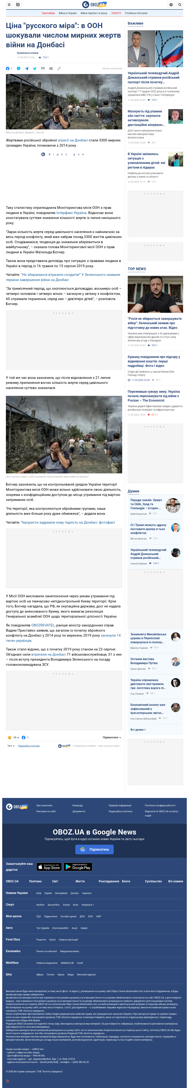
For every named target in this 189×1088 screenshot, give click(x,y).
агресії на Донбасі (73, 140)
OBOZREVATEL (43, 625)
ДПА (82, 916)
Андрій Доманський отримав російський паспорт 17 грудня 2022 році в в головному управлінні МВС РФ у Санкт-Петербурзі (154, 91)
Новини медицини (47, 963)
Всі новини (175, 881)
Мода (71, 974)
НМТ (98, 916)
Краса (61, 974)
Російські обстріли (136, 13)
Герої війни (48, 13)
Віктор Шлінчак (138, 538)
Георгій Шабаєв (138, 563)
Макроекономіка (69, 951)
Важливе (135, 23)
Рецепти (41, 939)
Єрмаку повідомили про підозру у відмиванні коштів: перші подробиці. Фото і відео (154, 361)
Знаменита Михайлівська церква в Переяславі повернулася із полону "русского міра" (148, 638)
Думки (133, 491)
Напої (52, 939)
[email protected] (49, 1062)
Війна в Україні (68, 13)
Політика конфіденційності (160, 805)
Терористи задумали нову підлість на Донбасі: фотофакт (68, 522)
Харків (48, 893)
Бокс (75, 904)
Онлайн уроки (68, 916)
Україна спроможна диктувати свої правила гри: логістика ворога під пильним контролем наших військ (147, 684)
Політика (35, 881)
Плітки (50, 974)
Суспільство (153, 881)
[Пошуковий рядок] (180, 4)
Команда (78, 805)
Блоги (126, 881)
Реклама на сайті (46, 811)
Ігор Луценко (137, 694)
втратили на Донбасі (48, 654)
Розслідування (109, 881)
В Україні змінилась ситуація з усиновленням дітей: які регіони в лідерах (146, 160)
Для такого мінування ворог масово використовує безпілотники (145, 134)
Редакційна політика (29, 746)
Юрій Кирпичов (138, 514)
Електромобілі (60, 928)
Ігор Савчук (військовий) (143, 718)
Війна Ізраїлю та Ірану (94, 13)
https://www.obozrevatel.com (127, 991)
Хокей (66, 904)
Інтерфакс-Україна (71, 213)
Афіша (39, 974)
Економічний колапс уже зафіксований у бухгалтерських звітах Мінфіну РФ (147, 709)
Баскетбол (54, 904)
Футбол (40, 904)
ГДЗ (38, 916)
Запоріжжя (61, 893)
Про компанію (44, 805)
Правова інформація (120, 805)
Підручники (50, 916)
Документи (79, 811)
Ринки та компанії (46, 951)
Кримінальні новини (27, 53)
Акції (74, 928)
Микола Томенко (139, 648)
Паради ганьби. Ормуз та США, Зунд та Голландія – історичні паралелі (146, 504)
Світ (55, 881)
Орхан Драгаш (138, 669)
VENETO (116, 13)
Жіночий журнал (86, 974)
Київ (38, 893)
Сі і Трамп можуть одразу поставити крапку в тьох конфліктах (148, 529)
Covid (80, 963)
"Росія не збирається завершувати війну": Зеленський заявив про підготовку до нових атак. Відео (155, 323)
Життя (80, 881)
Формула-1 (88, 904)
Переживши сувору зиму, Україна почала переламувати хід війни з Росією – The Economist (154, 396)
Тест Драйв (42, 928)
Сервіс (84, 928)
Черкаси (87, 893)
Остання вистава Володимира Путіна (144, 661)
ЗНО (90, 916)
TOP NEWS (137, 269)
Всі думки (137, 729)
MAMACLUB (67, 963)
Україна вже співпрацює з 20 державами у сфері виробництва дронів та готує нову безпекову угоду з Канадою (153, 337)
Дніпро (75, 893)
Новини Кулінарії (68, 939)
